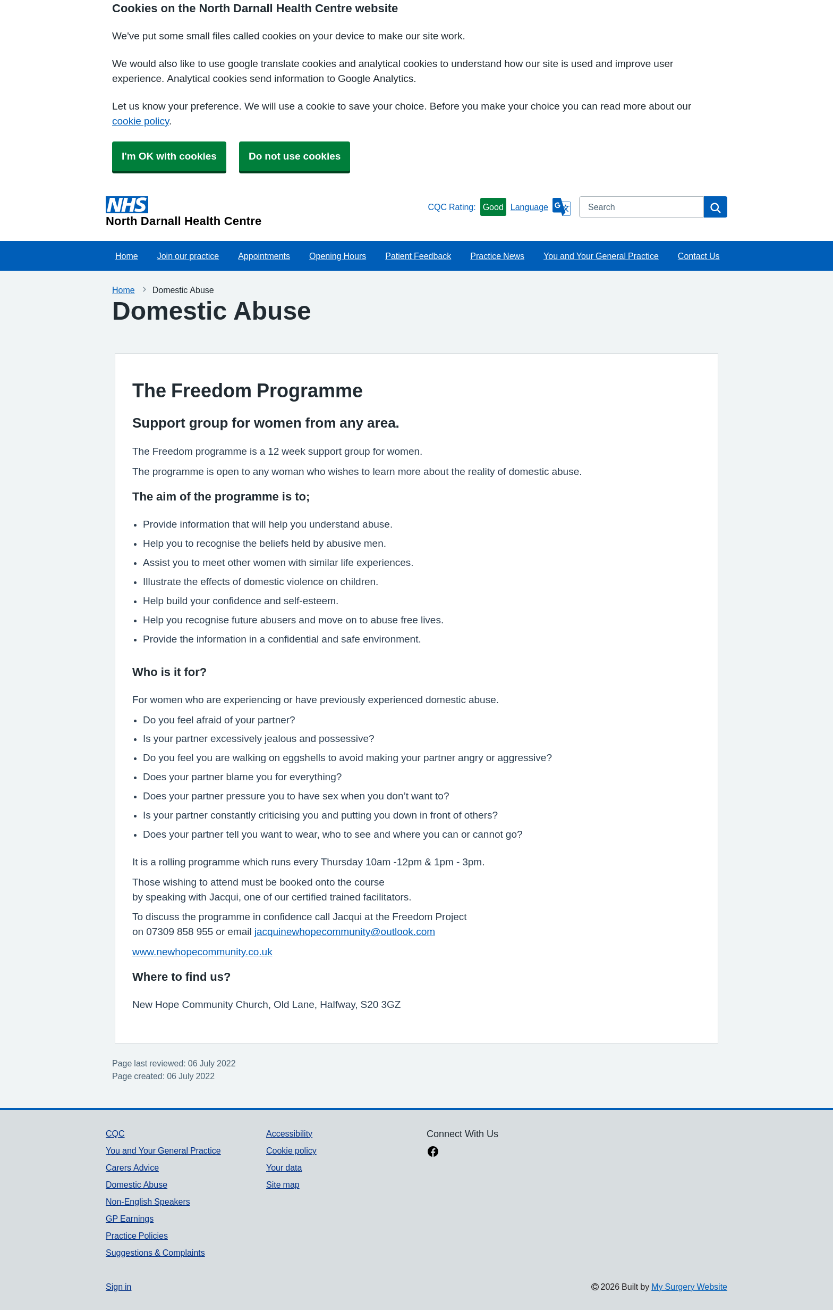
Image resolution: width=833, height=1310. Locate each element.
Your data (284, 1167)
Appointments (264, 256)
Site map (283, 1184)
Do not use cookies (295, 156)
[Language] (541, 207)
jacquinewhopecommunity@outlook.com (344, 932)
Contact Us (699, 256)
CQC (115, 1133)
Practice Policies (137, 1235)
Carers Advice (132, 1167)
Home (126, 256)
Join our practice (188, 256)
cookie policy (140, 121)
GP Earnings (130, 1218)
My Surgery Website (689, 1286)
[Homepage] (264, 211)
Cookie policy (291, 1150)
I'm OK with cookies (169, 156)
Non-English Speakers (148, 1201)
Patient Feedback (418, 256)
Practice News (497, 256)
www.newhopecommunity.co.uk (202, 952)
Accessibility (289, 1133)
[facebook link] (433, 1152)
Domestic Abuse (136, 1184)
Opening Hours (337, 256)
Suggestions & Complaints (155, 1252)
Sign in (118, 1286)
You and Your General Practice (601, 256)
